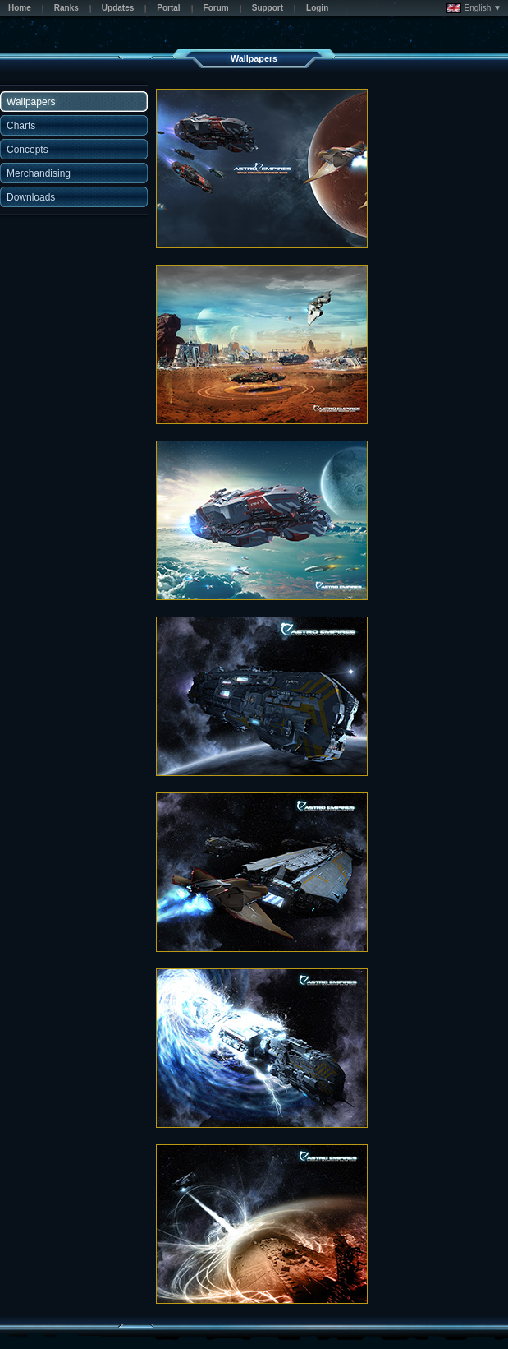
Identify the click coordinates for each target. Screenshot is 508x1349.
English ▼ (473, 8)
